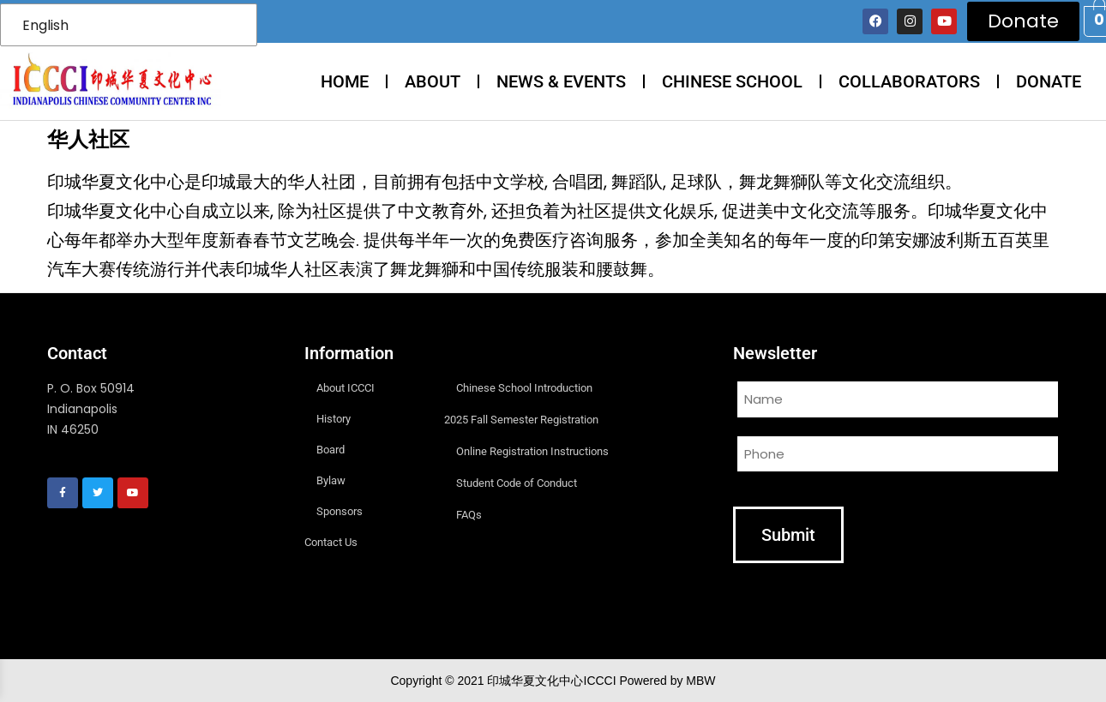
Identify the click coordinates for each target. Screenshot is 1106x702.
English (45, 25)
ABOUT (432, 81)
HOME (345, 81)
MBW (700, 680)
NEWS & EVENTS (561, 81)
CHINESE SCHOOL (732, 81)
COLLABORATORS (909, 81)
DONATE (1048, 81)
